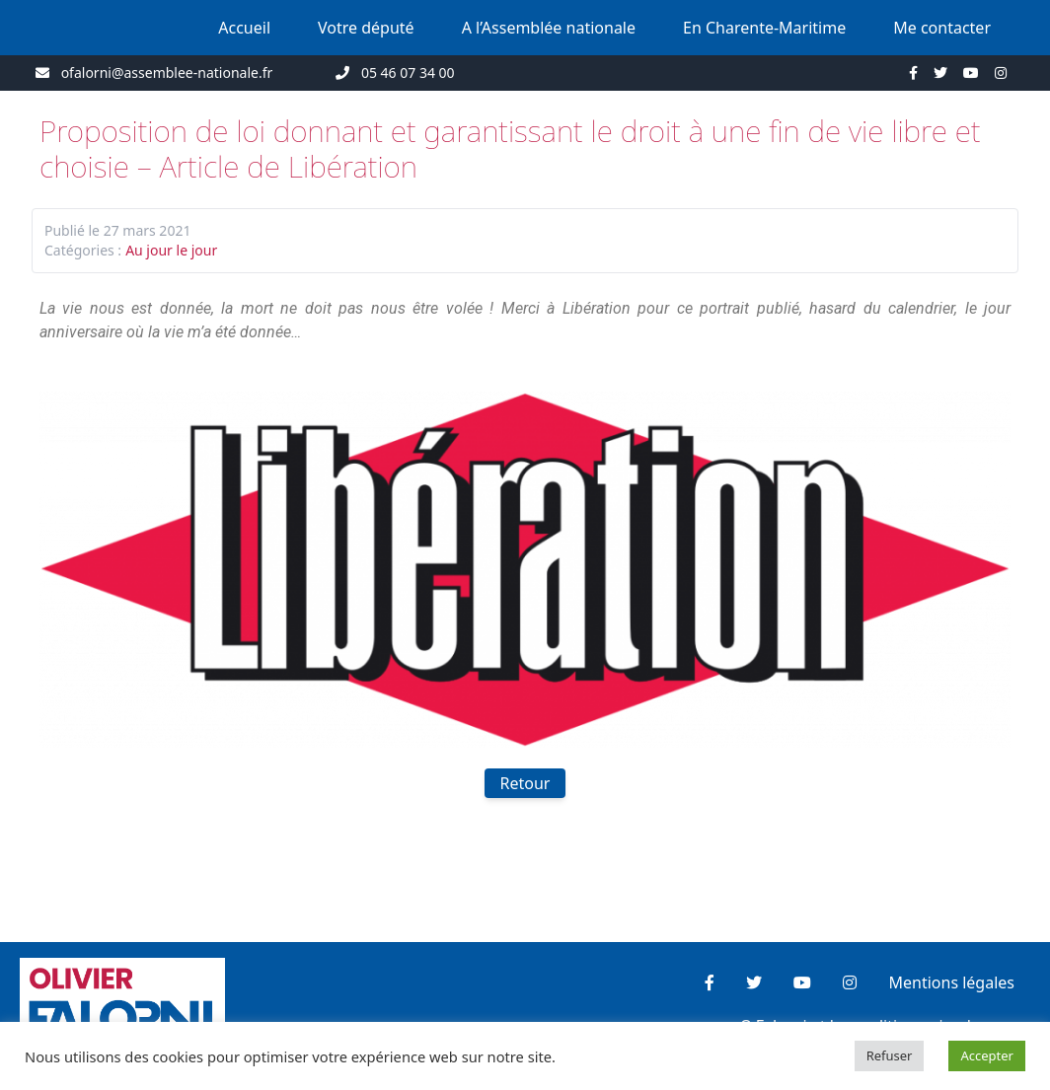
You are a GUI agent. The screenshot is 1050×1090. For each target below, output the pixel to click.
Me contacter (942, 27)
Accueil (244, 27)
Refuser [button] (889, 1055)
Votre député (366, 27)
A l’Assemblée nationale (549, 27)
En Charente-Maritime (764, 27)
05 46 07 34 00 (408, 72)
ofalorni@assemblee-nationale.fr (167, 72)
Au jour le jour (171, 250)
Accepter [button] (986, 1055)
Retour (525, 783)
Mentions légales (951, 982)
